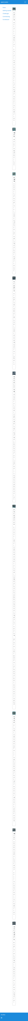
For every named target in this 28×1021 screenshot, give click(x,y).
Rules (4, 7)
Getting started (7, 10)
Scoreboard (6, 19)
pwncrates (4, 2)
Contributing (6, 16)
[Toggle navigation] (25, 2)
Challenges (6, 13)
